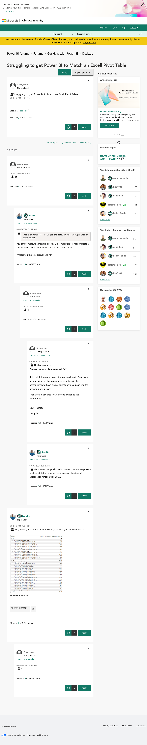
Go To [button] (133, 27)
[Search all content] (109, 34)
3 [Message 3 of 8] (25, 678)
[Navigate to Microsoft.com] (10, 20)
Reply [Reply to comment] (84, 196)
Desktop (87, 53)
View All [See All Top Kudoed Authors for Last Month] (105, 279)
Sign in (114, 27)
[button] (64, 72)
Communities (87, 20)
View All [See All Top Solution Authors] (105, 219)
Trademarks (141, 725)
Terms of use (126, 725)
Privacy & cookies (110, 725)
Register (103, 27)
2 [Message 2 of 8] (18, 623)
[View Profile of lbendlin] (32, 215)
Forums (50, 20)
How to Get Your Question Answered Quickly (113, 157)
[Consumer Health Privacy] (37, 735)
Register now (89, 42)
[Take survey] (109, 125)
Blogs (99, 20)
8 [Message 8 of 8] (38, 423)
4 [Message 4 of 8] (18, 186)
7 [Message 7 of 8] (38, 486)
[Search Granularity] (63, 34)
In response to (27, 223)
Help (123, 27)
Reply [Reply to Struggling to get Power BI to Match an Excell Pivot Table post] (84, 127)
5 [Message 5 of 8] (25, 264)
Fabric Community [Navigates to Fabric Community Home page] (32, 20)
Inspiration (62, 20)
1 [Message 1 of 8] (18, 117)
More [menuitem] (109, 20)
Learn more (8, 11)
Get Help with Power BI (62, 53)
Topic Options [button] (81, 72)
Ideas (74, 20)
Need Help (23, 111)
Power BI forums (18, 53)
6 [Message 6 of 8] (31, 319)
